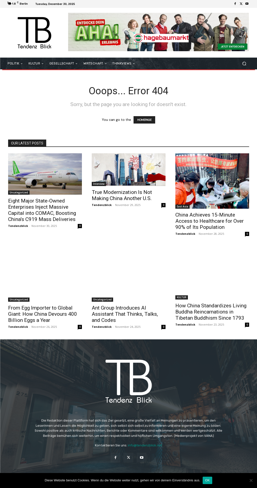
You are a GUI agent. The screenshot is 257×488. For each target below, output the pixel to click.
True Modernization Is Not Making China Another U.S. (122, 195)
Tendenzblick (18, 226)
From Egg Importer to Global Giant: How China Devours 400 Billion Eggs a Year (42, 314)
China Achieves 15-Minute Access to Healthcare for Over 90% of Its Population (209, 221)
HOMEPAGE (144, 120)
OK (207, 480)
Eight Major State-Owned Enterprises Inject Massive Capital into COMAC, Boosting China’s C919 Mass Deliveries (42, 210)
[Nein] (250, 480)
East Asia (182, 206)
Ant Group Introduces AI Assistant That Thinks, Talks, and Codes (125, 314)
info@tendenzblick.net (145, 445)
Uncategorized (19, 192)
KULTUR (181, 297)
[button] (244, 63)
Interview (99, 184)
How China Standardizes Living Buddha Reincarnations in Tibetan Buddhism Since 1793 (210, 312)
